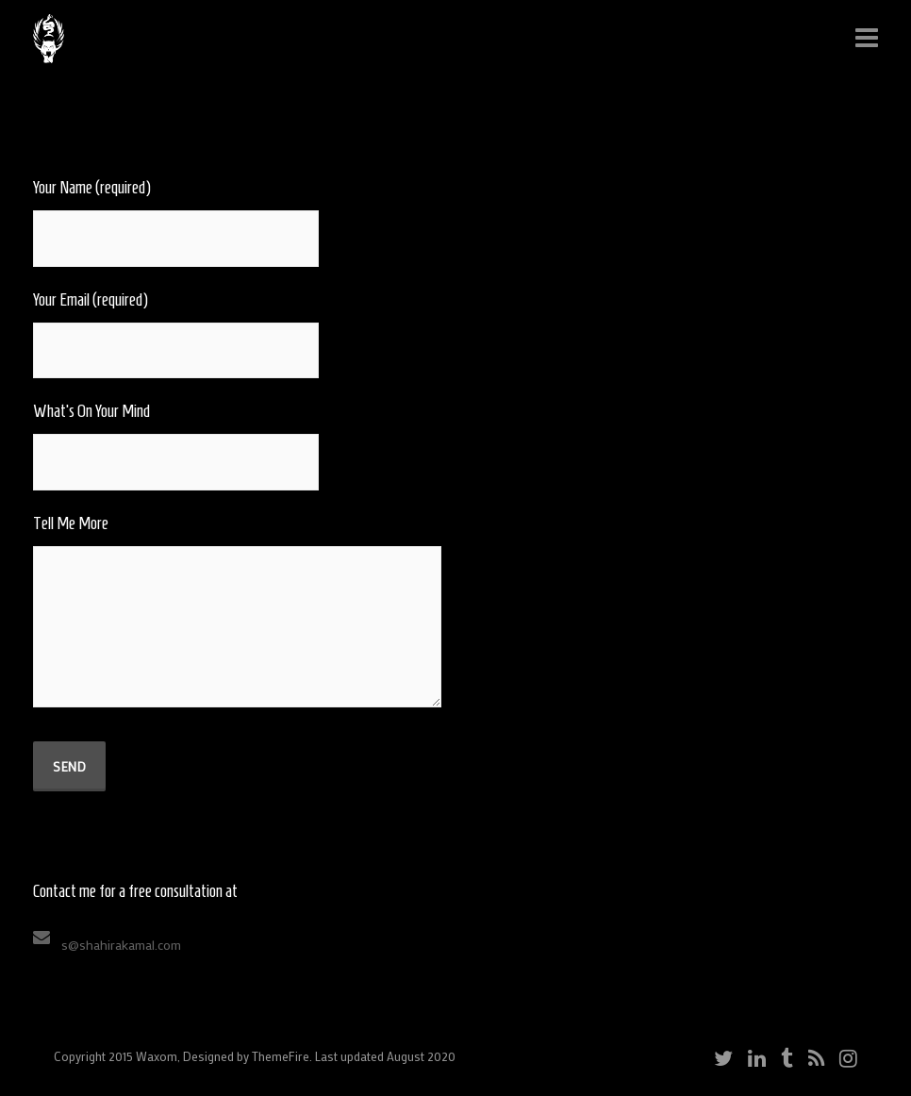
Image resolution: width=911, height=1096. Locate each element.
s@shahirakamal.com (121, 945)
